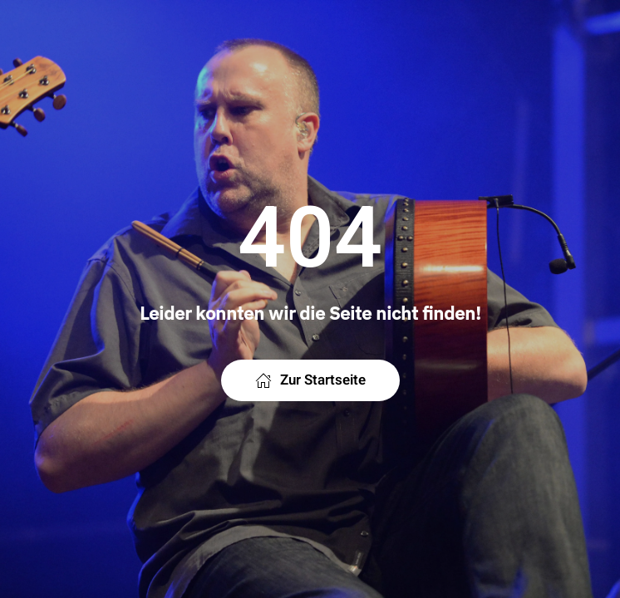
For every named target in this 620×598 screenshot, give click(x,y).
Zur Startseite (310, 380)
